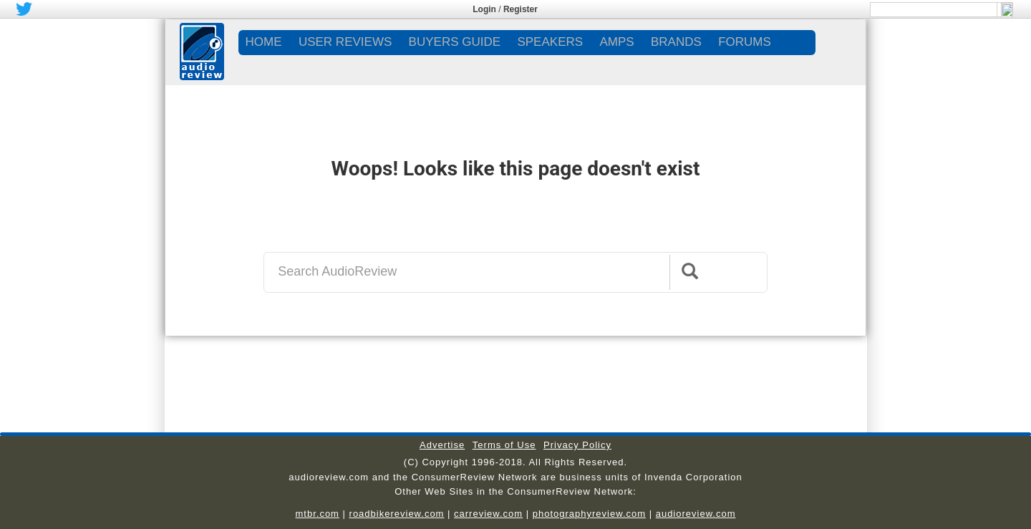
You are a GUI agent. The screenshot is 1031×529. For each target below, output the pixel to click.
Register (520, 9)
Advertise (442, 445)
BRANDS (676, 42)
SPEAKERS (550, 42)
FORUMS (744, 42)
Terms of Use (504, 445)
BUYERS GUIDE (454, 42)
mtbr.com (317, 513)
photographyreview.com (589, 513)
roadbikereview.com (397, 513)
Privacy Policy (577, 445)
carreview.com (488, 513)
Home (264, 42)
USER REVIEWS (345, 42)
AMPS (616, 42)
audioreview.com (696, 513)
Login (484, 9)
